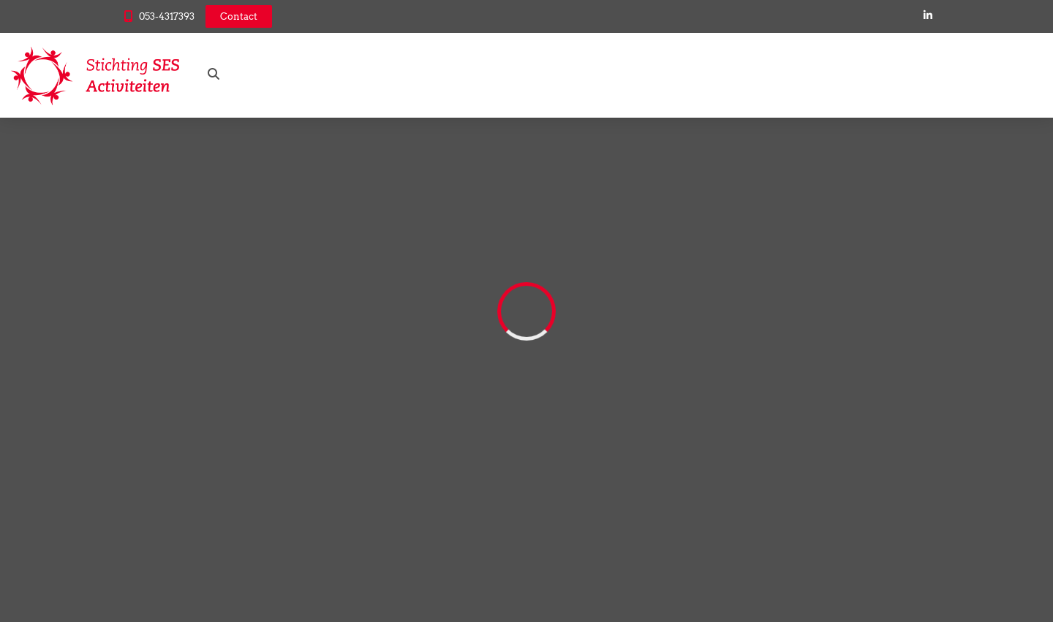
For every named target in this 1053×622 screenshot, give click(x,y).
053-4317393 (167, 16)
